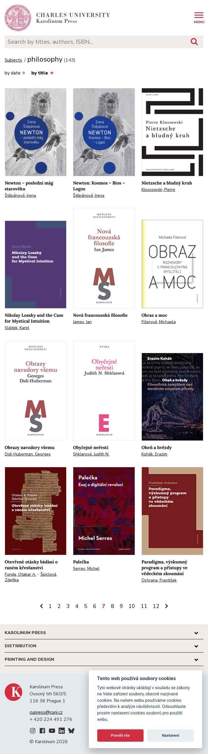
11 (144, 606)
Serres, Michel (86, 568)
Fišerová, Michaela (158, 322)
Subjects (13, 60)
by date (15, 73)
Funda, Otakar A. (20, 574)
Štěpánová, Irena (20, 195)
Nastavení (170, 735)
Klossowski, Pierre (158, 189)
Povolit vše (120, 735)
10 (132, 606)
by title (42, 73)
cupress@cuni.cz (46, 712)
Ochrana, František (159, 580)
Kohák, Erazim (154, 454)
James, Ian (82, 322)
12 (156, 606)
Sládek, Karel (17, 328)
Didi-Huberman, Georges (28, 454)
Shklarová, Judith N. (91, 454)
